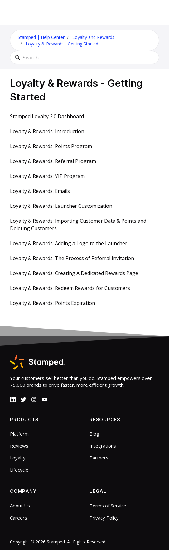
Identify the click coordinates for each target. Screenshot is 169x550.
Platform (19, 434)
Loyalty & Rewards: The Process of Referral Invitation (72, 258)
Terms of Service (107, 505)
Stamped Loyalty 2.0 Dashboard (47, 116)
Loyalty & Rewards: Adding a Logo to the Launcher (68, 243)
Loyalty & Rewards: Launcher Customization (61, 206)
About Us (20, 505)
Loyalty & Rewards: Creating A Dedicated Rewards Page (74, 273)
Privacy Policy (104, 518)
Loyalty (18, 457)
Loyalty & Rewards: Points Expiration (52, 303)
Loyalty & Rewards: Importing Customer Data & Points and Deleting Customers (78, 224)
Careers (18, 518)
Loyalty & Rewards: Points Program (51, 146)
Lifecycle (19, 470)
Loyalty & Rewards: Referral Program (53, 161)
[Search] (84, 57)
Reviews (19, 446)
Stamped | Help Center (41, 37)
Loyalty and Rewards (93, 37)
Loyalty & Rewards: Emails (40, 191)
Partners (99, 457)
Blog (94, 434)
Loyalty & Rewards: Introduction (47, 131)
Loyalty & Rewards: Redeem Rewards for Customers (70, 288)
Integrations (102, 446)
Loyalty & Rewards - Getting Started (62, 44)
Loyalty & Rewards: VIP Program (47, 176)
